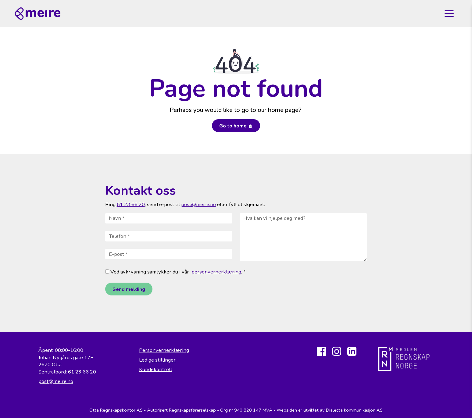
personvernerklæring (216, 271)
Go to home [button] (236, 126)
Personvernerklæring (164, 350)
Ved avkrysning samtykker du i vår (147, 271)
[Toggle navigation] (449, 14)
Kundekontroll (155, 369)
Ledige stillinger (157, 359)
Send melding (129, 289)
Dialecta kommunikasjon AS (354, 410)
